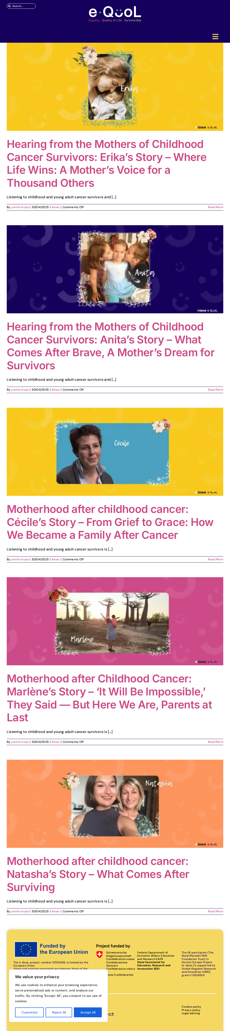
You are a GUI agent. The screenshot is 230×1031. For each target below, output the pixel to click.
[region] (58, 995)
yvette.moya (20, 207)
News (56, 207)
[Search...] (21, 6)
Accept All (87, 1012)
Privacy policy (191, 1010)
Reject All (59, 1012)
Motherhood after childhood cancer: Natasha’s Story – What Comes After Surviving (98, 873)
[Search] (9, 6)
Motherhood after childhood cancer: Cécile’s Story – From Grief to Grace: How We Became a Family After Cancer (110, 521)
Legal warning (191, 1013)
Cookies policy (191, 1007)
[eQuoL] (115, 7)
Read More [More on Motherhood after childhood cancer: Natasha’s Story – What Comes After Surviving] (215, 911)
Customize (30, 1012)
